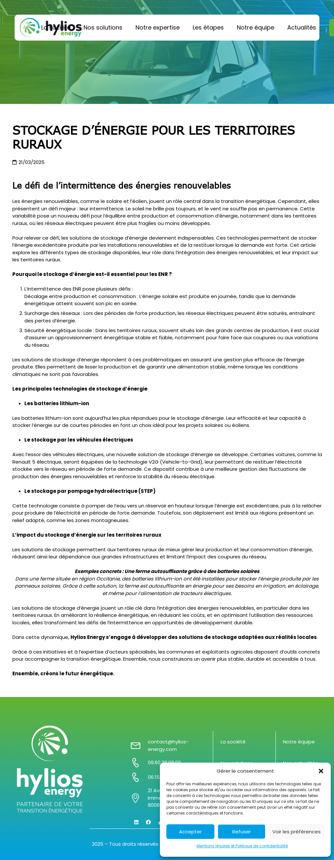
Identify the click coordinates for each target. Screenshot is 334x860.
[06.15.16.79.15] (139, 777)
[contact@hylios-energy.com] (139, 746)
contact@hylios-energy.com (168, 745)
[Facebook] (148, 822)
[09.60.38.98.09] (139, 762)
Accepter (190, 831)
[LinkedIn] (136, 822)
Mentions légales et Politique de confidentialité (242, 846)
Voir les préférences (296, 831)
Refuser (241, 831)
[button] (321, 771)
